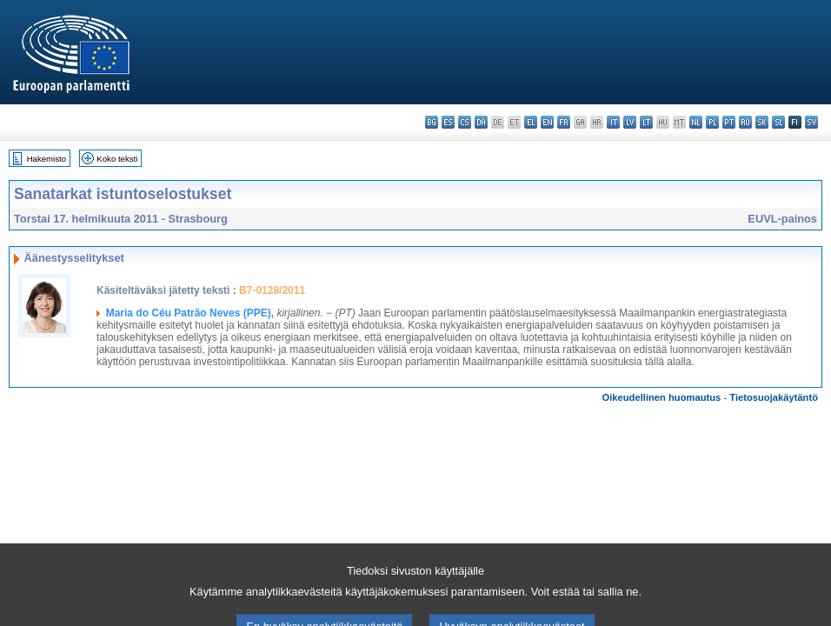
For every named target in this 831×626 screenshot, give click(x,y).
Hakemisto (46, 158)
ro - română (745, 122)
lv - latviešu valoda (629, 122)
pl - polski (712, 122)
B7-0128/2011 (272, 290)
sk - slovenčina (761, 122)
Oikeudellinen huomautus (661, 397)
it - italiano (613, 122)
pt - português (728, 122)
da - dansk (481, 122)
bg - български (431, 122)
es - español (448, 122)
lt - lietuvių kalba (646, 122)
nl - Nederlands (695, 122)
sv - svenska (811, 122)
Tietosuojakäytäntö (773, 397)
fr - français (563, 122)
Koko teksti (116, 158)
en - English (547, 122)
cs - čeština (464, 122)
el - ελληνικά (530, 122)
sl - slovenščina (778, 122)
